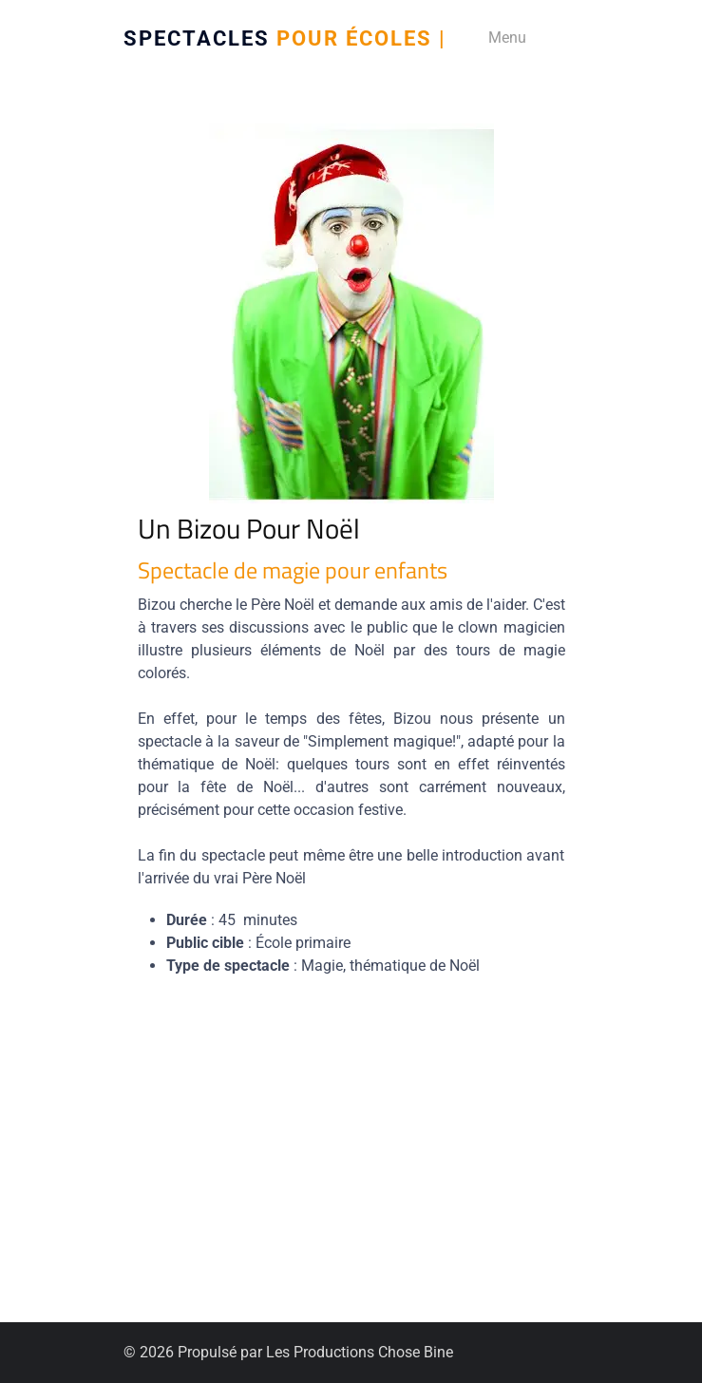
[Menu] (500, 38)
